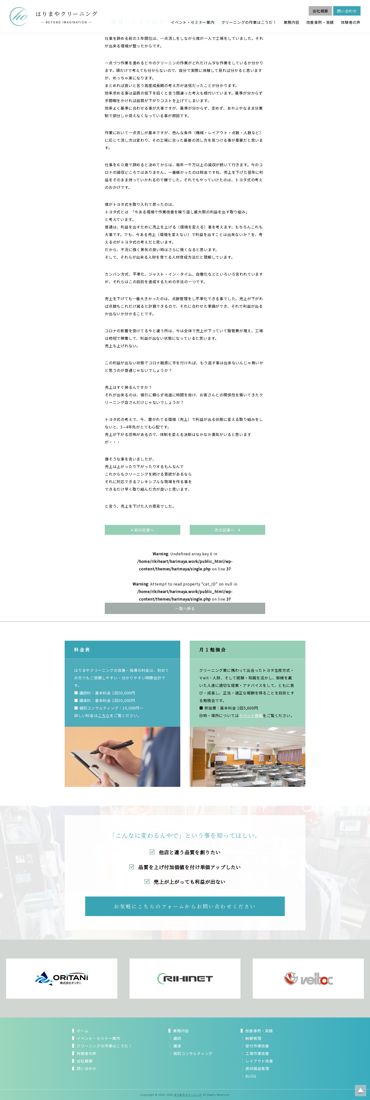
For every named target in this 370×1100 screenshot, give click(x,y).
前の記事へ (142, 530)
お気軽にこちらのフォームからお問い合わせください (185, 906)
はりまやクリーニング (188, 1094)
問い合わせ (347, 11)
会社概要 (320, 11)
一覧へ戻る (185, 608)
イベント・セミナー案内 (192, 22)
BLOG (250, 1076)
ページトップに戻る (360, 1090)
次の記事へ (227, 530)
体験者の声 (351, 22)
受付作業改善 (257, 1046)
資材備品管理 (257, 1068)
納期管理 (253, 1038)
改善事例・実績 (320, 22)
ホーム (82, 1031)
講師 (177, 1038)
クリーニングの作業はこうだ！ (249, 22)
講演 (177, 1046)
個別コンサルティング (193, 1053)
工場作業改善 (257, 1053)
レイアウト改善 (259, 1061)
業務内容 (291, 22)
